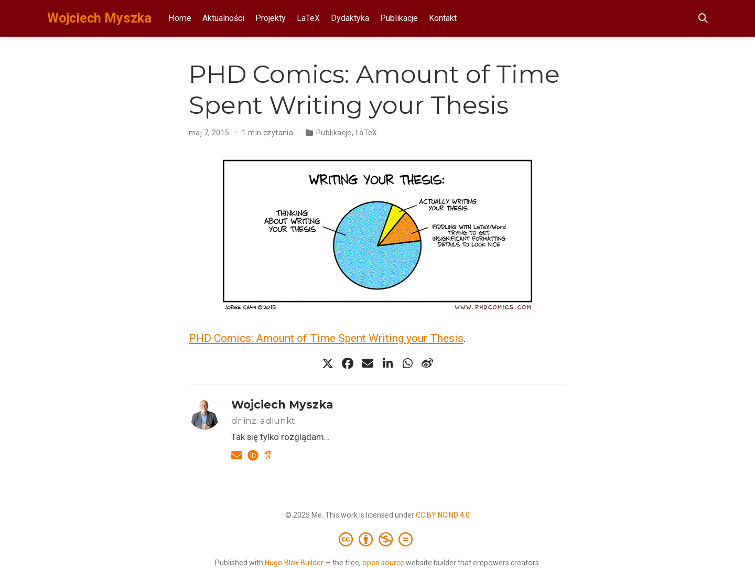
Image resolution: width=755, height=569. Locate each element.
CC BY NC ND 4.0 (443, 515)
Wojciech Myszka (99, 18)
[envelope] (367, 363)
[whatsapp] (407, 363)
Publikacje (334, 132)
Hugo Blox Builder (294, 563)
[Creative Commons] (378, 539)
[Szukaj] (703, 19)
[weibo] (427, 363)
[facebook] (347, 363)
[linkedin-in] (387, 363)
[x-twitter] (328, 363)
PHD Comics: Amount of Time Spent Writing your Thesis (326, 338)
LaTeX (366, 132)
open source (383, 563)
